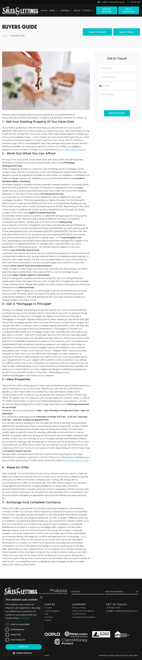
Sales (54, 10)
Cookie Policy (79, 614)
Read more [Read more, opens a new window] (24, 618)
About (77, 10)
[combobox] (101, 85)
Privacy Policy (79, 607)
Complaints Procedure (83, 617)
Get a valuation (128, 10)
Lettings (66, 10)
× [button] (41, 597)
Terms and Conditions (83, 611)
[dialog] (23, 626)
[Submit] (136, 591)
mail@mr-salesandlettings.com (121, 611)
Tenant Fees (44, 620)
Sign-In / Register (106, 10)
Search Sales (126, 32)
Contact (88, 10)
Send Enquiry (117, 113)
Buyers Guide (45, 607)
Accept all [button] (23, 647)
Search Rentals (97, 32)
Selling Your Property (48, 611)
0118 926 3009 (113, 607)
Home (44, 10)
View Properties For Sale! (76, 460)
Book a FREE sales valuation (71, 149)
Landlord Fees (45, 617)
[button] (24, 653)
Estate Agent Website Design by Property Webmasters (118, 655)
